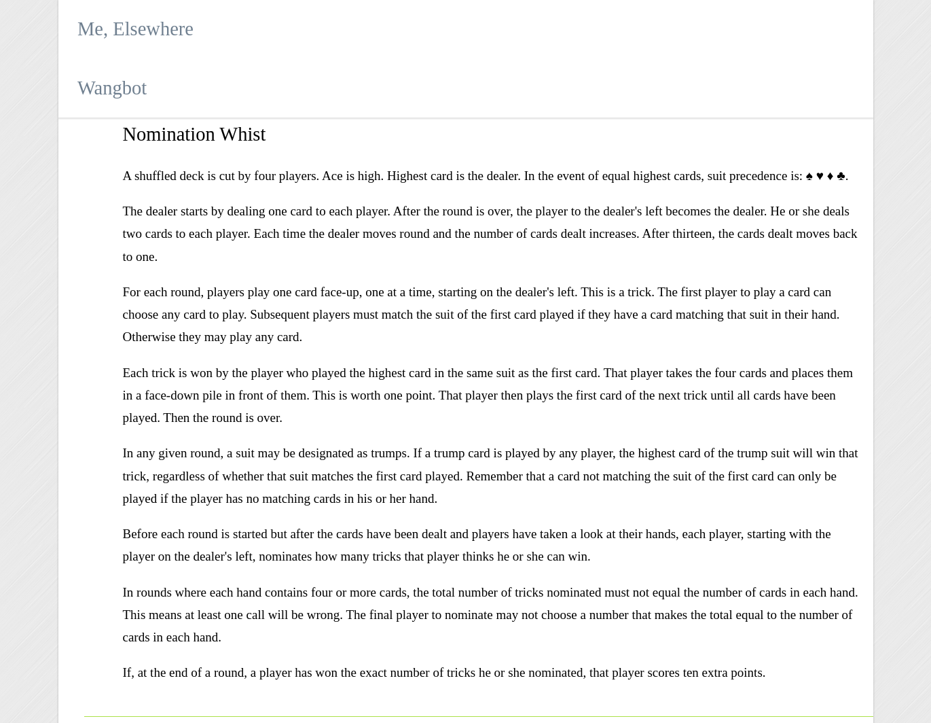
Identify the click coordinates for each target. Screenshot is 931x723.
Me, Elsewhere (135, 28)
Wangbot (112, 88)
